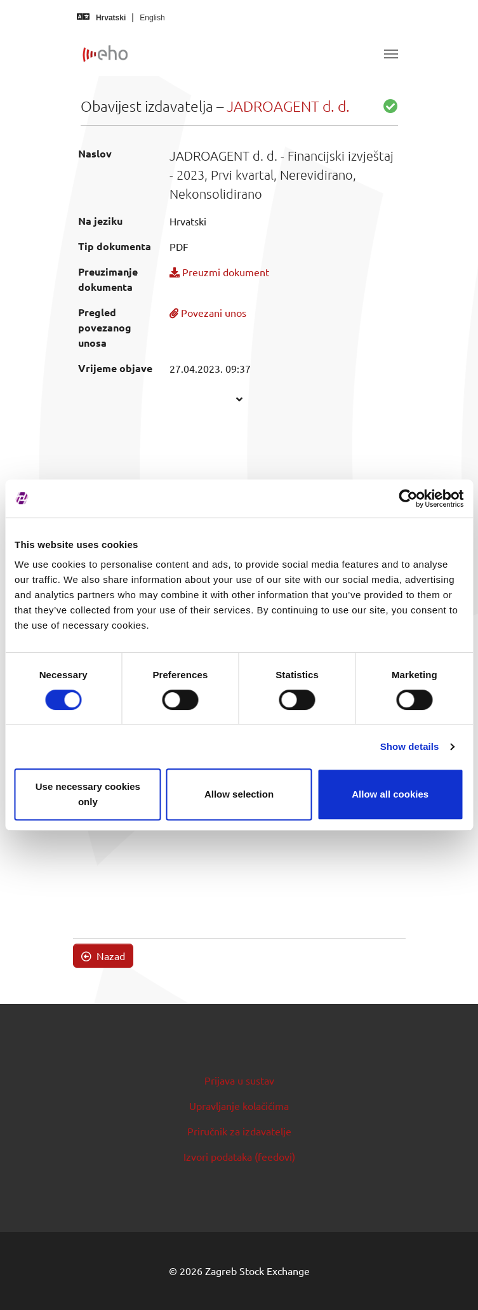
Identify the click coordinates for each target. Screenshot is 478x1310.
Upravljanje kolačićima (239, 1105)
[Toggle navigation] (391, 54)
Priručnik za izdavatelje (239, 1131)
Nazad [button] (103, 955)
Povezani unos (207, 312)
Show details (409, 746)
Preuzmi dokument (219, 271)
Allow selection (239, 794)
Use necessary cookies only (88, 794)
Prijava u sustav (239, 1080)
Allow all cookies (390, 794)
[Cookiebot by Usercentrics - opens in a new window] (407, 498)
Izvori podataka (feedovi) (239, 1156)
